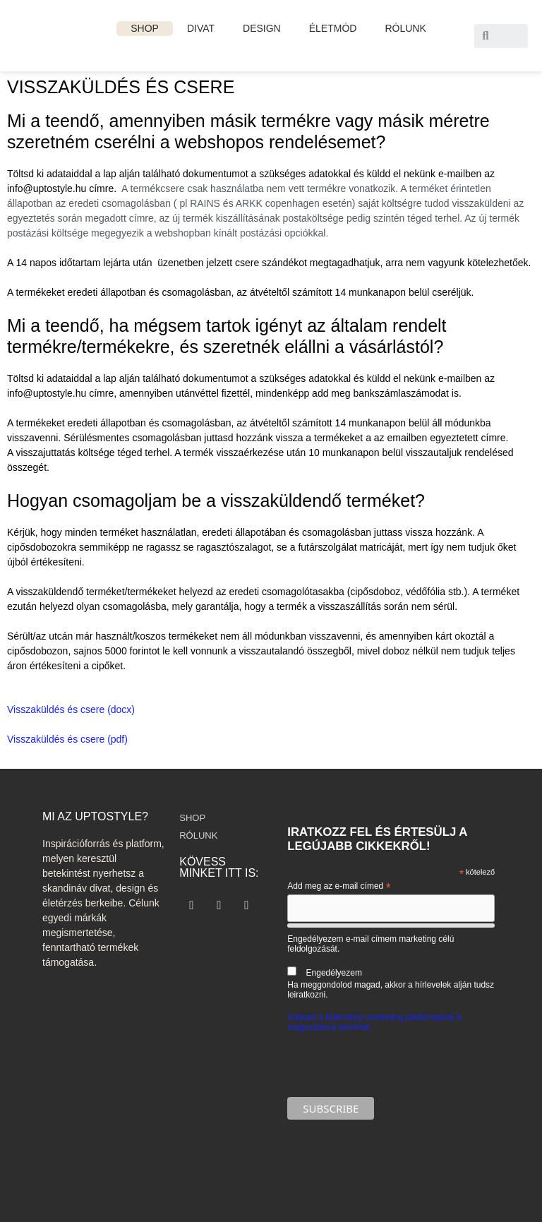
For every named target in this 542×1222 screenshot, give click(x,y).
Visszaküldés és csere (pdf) (67, 739)
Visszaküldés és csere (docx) (71, 709)
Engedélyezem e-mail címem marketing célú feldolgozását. (391, 967)
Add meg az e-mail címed (338, 886)
